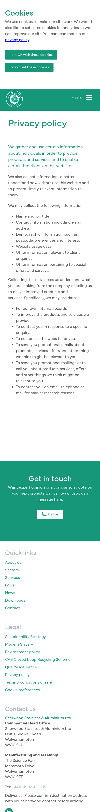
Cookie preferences (22, 689)
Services (12, 577)
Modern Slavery (19, 644)
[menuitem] (50, 562)
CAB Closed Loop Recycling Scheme (37, 659)
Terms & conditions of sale (28, 682)
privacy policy (17, 39)
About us (13, 562)
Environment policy (22, 651)
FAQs (9, 584)
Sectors (12, 569)
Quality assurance (21, 666)
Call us (50, 514)
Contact (12, 607)
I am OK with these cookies (31, 54)
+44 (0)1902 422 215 (29, 786)
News (10, 592)
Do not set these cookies (29, 66)
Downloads (15, 600)
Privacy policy (17, 674)
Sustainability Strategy (25, 636)
